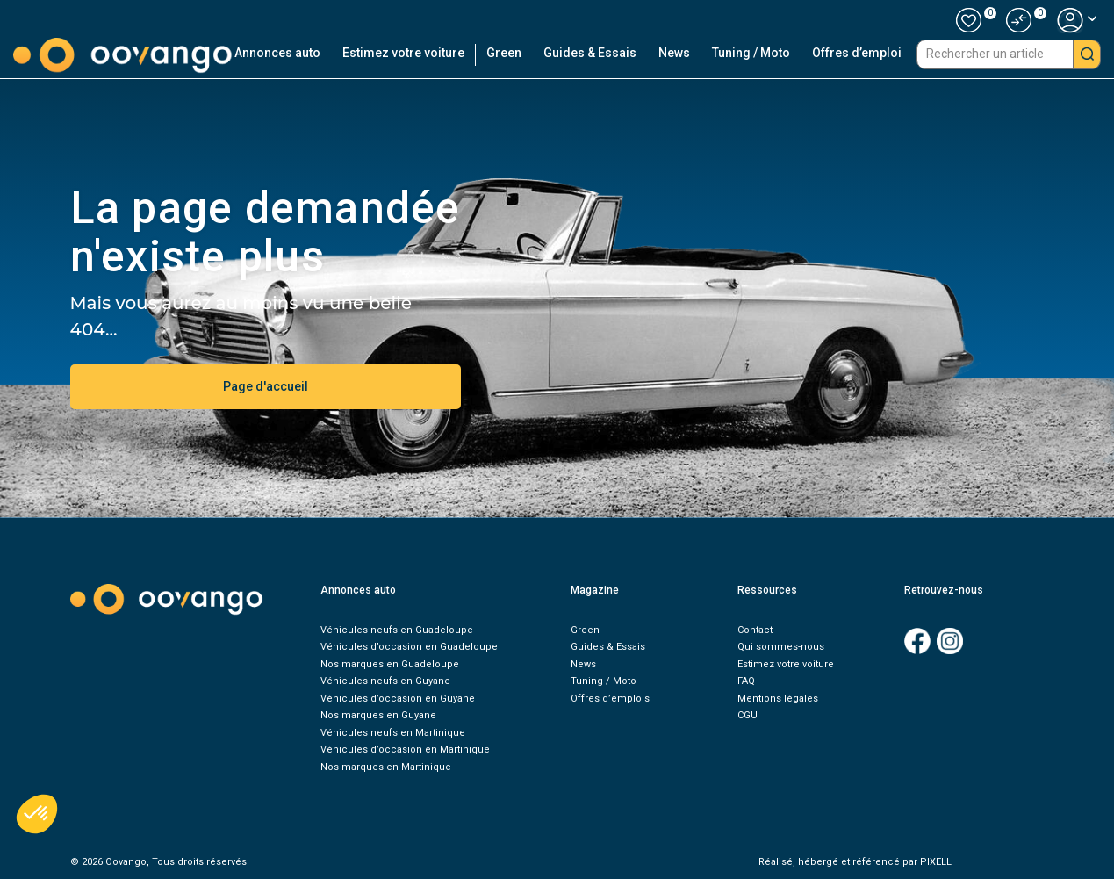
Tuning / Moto (751, 53)
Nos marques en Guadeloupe (389, 664)
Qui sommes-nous (780, 646)
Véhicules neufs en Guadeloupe (396, 630)
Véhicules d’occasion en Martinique (405, 749)
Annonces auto (277, 53)
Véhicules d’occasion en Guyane (397, 698)
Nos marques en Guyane (378, 715)
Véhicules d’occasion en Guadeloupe (409, 646)
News (674, 53)
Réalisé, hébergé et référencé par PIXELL (855, 862)
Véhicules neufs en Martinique (392, 733)
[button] (1019, 20)
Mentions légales (777, 698)
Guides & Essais (589, 53)
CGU (747, 715)
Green (503, 53)
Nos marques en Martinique (385, 767)
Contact (755, 630)
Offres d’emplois (610, 698)
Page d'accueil (265, 386)
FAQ (746, 681)
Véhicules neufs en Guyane (385, 681)
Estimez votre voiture (403, 53)
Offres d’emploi (857, 53)
